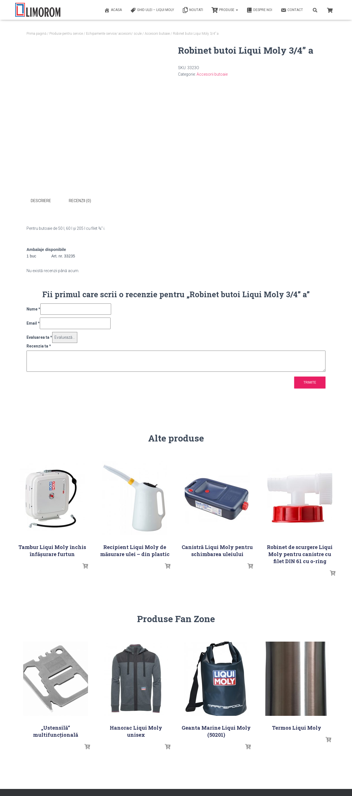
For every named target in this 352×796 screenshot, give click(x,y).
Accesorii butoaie (157, 34)
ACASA (113, 10)
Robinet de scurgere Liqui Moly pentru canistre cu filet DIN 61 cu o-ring (300, 553)
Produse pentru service (66, 34)
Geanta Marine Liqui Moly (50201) (216, 731)
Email (33, 322)
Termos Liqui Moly (296, 727)
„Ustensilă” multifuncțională (55, 731)
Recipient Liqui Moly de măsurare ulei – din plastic (135, 550)
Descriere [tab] (41, 200)
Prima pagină (36, 34)
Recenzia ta (39, 345)
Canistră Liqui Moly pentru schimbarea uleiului (217, 550)
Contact (292, 10)
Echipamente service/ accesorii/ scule (114, 34)
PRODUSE (225, 10)
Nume (33, 308)
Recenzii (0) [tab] (80, 200)
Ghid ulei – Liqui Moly (152, 10)
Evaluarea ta (39, 336)
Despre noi (259, 10)
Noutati (192, 10)
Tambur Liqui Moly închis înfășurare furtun (52, 550)
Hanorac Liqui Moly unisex (136, 731)
